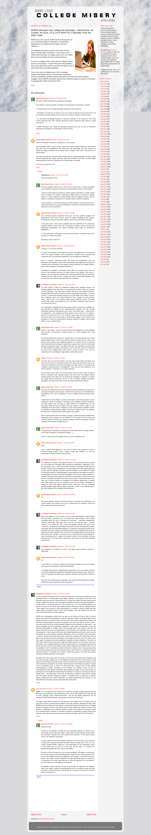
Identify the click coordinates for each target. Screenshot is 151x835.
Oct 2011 (103, 222)
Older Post (91, 814)
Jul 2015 (103, 124)
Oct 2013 (103, 161)
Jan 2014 (104, 154)
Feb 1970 (104, 264)
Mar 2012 (104, 209)
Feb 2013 (104, 181)
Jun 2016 (104, 99)
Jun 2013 (104, 171)
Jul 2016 (103, 96)
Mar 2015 (104, 134)
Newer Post (36, 814)
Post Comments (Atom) (47, 819)
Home (63, 814)
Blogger (111, 827)
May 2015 (104, 129)
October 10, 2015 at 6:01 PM (63, 184)
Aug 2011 (104, 227)
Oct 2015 (103, 116)
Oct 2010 (103, 252)
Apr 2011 (103, 237)
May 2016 (104, 101)
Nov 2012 (104, 189)
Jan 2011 (104, 244)
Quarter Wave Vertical (43, 139)
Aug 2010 (104, 257)
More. (33, 85)
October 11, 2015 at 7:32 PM (63, 428)
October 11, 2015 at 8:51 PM (65, 443)
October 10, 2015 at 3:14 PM (57, 98)
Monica (43, 358)
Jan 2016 (104, 111)
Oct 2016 (103, 89)
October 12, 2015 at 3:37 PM (66, 546)
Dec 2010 (104, 247)
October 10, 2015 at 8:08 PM (65, 246)
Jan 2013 (104, 184)
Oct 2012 (103, 191)
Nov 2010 (104, 249)
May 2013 (104, 174)
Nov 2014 (104, 144)
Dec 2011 (104, 216)
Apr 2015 (103, 131)
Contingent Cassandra (48, 284)
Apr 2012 (103, 207)
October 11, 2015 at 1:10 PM (56, 358)
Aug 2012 (104, 196)
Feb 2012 (104, 212)
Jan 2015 (104, 139)
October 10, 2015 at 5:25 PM (61, 593)
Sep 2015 (104, 119)
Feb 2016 (104, 109)
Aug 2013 (104, 166)
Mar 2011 (104, 239)
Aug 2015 (104, 121)
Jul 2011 (103, 229)
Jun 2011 (104, 232)
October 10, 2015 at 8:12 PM (66, 284)
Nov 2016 (104, 86)
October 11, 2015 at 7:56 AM (55, 688)
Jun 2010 (104, 262)
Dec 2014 (104, 141)
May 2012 (104, 204)
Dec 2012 (104, 186)
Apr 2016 (103, 104)
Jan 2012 (104, 214)
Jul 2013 (103, 169)
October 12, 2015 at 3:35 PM (66, 513)
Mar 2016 (104, 106)
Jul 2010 (103, 259)
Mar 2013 (104, 179)
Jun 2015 (104, 126)
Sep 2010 (104, 254)
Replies (40, 171)
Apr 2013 (103, 176)
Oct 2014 (103, 146)
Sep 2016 (104, 91)
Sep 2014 (104, 149)
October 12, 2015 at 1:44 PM (65, 494)
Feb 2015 (104, 136)
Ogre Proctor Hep (42, 98)
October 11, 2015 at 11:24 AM (63, 327)
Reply (38, 133)
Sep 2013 (104, 164)
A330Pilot (98, 827)
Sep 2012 (104, 194)
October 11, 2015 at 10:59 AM (63, 724)
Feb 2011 (104, 242)
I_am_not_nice (41, 688)
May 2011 (104, 234)
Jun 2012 (104, 202)
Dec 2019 (104, 81)
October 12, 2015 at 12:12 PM (66, 460)
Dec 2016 (104, 84)
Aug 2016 (104, 94)
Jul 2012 (103, 199)
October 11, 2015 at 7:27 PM (63, 387)
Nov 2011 (104, 219)
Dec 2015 (104, 114)
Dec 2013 (104, 156)
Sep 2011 (104, 224)
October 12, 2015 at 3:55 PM (65, 557)
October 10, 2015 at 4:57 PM (59, 175)
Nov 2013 (104, 159)
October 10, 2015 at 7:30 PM (65, 213)
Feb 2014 (104, 151)
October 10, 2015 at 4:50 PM (60, 139)
